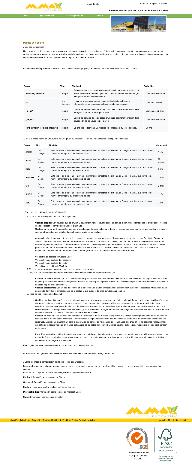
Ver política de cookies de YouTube (51, 266)
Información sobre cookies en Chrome (49, 382)
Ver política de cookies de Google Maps (53, 257)
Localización (12, 420)
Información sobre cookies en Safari (46, 397)
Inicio (26, 16)
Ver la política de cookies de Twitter (51, 263)
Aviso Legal (25, 420)
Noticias (91, 420)
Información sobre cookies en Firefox (48, 377)
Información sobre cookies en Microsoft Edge (60, 392)
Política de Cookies (61, 420)
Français (163, 3)
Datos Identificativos (41, 420)
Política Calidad (79, 420)
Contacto (98, 16)
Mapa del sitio (93, 4)
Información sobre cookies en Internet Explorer (54, 387)
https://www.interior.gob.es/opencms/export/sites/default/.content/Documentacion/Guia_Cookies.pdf (68, 353)
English (153, 3)
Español (144, 3)
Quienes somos (47, 16)
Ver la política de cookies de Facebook (52, 260)
